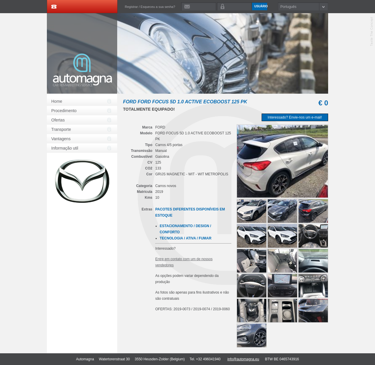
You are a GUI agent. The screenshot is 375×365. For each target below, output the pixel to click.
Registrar (131, 6)
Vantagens (61, 138)
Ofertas (58, 120)
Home (56, 101)
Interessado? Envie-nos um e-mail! (295, 117)
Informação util (64, 148)
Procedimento (63, 110)
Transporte (61, 129)
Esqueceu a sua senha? (158, 6)
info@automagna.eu (243, 359)
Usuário (260, 6)
